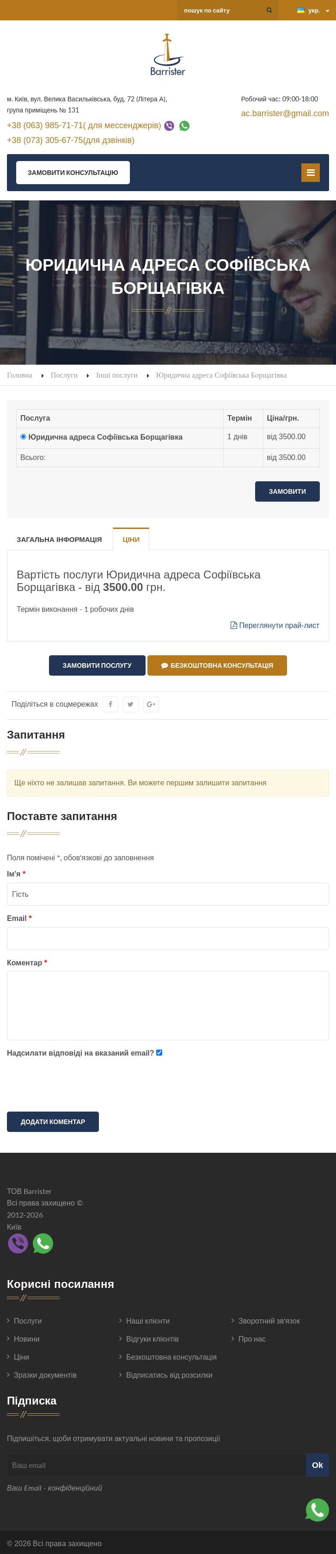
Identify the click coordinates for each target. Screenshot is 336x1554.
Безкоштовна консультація (217, 665)
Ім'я (16, 872)
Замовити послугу (97, 665)
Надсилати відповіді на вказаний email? (80, 1051)
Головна (19, 374)
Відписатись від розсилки (169, 1372)
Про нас (252, 1336)
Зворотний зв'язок (269, 1318)
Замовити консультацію (73, 172)
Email (19, 916)
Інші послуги (117, 374)
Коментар (27, 960)
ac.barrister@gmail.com (285, 113)
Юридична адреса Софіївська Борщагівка (105, 437)
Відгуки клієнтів (152, 1336)
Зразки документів (45, 1372)
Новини (27, 1336)
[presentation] (77, 1085)
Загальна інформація (59, 539)
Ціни (131, 539)
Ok (317, 1463)
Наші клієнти (148, 1318)
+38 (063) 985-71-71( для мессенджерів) (84, 125)
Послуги (64, 374)
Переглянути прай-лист (275, 625)
